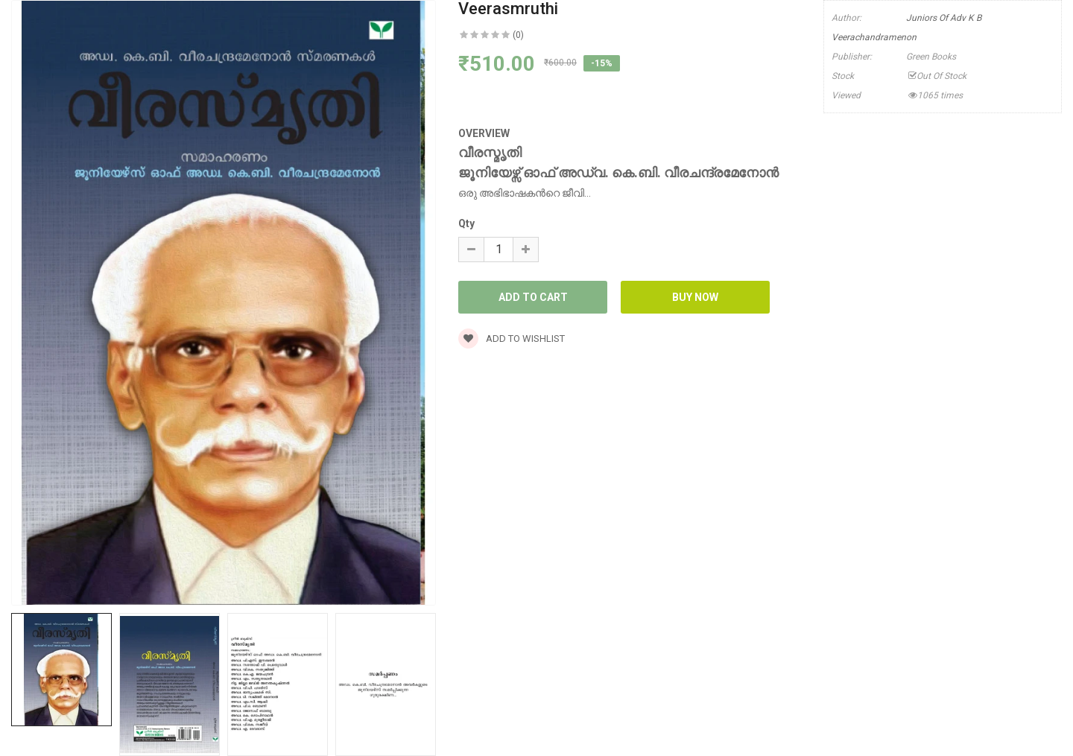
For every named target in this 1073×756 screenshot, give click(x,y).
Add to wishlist (511, 338)
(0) (518, 35)
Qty (466, 223)
